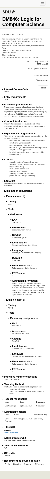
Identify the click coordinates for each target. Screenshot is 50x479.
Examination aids (21, 265)
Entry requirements (14, 97)
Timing (11, 201)
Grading (15, 235)
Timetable (8, 427)
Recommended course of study (21, 461)
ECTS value (17, 273)
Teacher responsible (14, 399)
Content (7, 159)
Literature (8, 181)
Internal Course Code (15, 89)
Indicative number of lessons (19, 377)
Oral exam (15, 214)
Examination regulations (17, 191)
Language (16, 250)
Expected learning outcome (18, 133)
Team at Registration (15, 445)
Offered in (8, 453)
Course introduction (14, 121)
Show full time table (11, 433)
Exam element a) (14, 300)
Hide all (43, 88)
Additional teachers (14, 412)
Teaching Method (13, 384)
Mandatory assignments (23, 318)
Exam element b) (14, 196)
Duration (16, 258)
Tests (10, 209)
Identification (18, 242)
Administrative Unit (14, 438)
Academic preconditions (17, 104)
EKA (13, 220)
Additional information (24, 281)
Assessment (18, 227)
